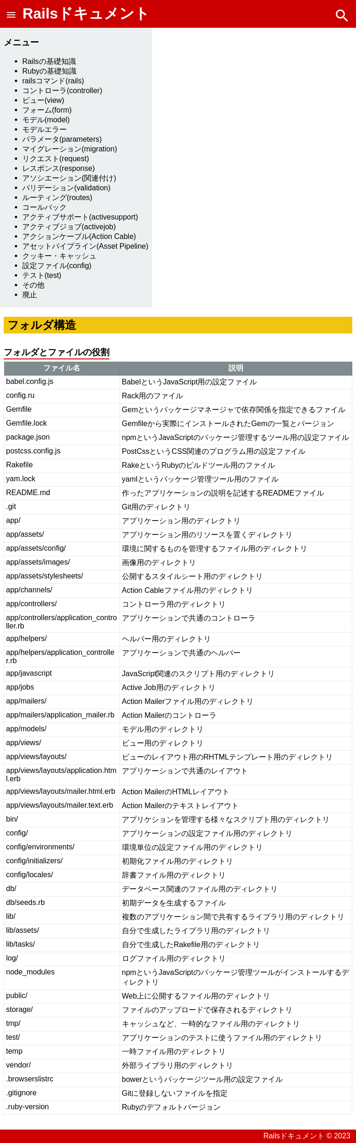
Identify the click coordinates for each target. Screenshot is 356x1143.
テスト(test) (41, 275)
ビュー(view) (43, 100)
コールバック (44, 207)
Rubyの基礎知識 (49, 71)
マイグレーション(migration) (69, 149)
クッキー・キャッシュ (59, 256)
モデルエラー (44, 129)
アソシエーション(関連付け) (69, 178)
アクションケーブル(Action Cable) (79, 236)
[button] (13, 13)
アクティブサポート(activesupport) (80, 217)
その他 (33, 285)
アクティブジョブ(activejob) (69, 227)
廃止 (29, 295)
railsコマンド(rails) (53, 81)
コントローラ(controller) (62, 90)
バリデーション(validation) (66, 188)
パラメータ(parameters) (62, 139)
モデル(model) (46, 120)
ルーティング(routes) (57, 197)
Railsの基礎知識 (49, 61)
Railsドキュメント (85, 13)
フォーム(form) (47, 110)
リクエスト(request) (55, 159)
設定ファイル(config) (56, 266)
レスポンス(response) (58, 168)
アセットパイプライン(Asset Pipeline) (85, 246)
